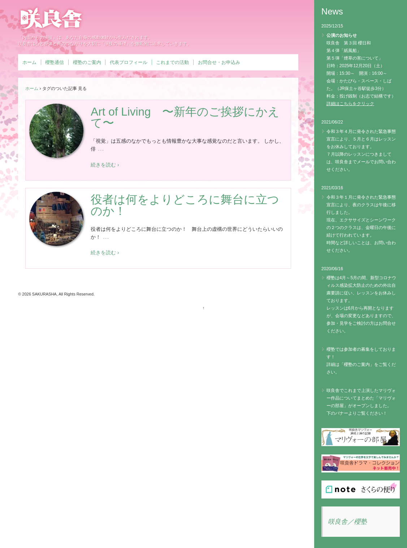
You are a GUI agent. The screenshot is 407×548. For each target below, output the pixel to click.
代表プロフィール (128, 62)
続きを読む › (105, 165)
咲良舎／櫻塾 (347, 521)
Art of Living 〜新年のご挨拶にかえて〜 (185, 117)
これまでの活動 (172, 62)
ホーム (29, 62)
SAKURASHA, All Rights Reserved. (63, 294)
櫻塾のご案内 (87, 62)
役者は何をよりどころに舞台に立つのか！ (185, 205)
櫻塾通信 (54, 62)
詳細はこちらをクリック (350, 103)
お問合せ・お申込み (219, 62)
